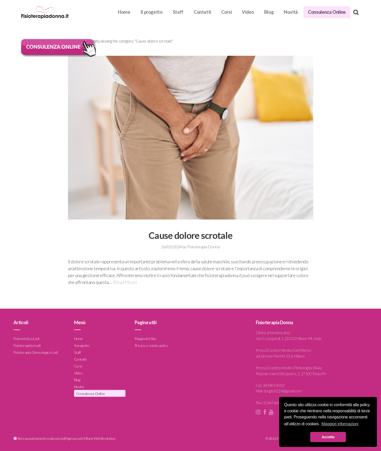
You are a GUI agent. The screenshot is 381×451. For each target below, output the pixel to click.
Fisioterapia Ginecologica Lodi (35, 352)
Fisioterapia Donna (203, 246)
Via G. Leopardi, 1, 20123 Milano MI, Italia (289, 338)
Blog (269, 12)
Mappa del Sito (145, 338)
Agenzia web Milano (79, 438)
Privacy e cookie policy (151, 345)
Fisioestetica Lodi (26, 338)
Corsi (226, 12)
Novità (291, 12)
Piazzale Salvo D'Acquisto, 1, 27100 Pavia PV (291, 373)
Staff (178, 12)
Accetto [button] (328, 437)
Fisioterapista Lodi (27, 345)
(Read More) (125, 282)
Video (248, 12)
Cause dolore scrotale (190, 235)
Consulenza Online (327, 12)
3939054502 (274, 385)
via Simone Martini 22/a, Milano (280, 356)
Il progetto (151, 12)
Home (124, 12)
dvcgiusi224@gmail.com (283, 391)
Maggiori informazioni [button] (339, 424)
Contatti (202, 12)
